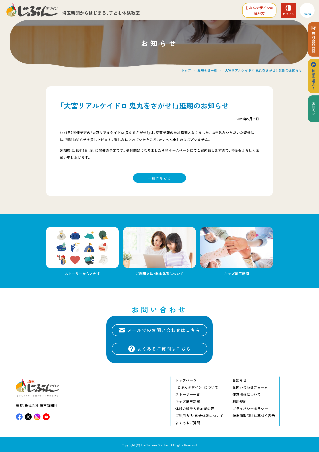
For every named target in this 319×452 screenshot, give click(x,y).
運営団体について (246, 394)
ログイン (288, 14)
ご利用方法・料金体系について (199, 415)
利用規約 (239, 401)
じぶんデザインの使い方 (259, 10)
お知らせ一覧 (207, 70)
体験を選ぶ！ (313, 79)
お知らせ (313, 109)
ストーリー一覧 (187, 394)
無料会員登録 (313, 42)
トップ (186, 70)
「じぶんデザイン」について (196, 387)
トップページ (185, 380)
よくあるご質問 (187, 422)
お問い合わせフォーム (250, 387)
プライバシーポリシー (250, 408)
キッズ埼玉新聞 (187, 401)
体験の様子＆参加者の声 (194, 408)
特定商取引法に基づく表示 (253, 415)
